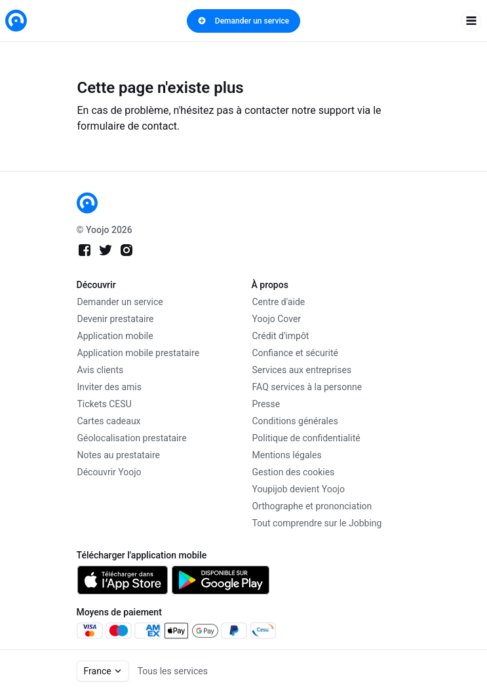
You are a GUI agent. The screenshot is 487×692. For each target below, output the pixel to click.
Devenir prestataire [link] (115, 319)
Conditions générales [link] (295, 421)
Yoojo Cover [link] (277, 319)
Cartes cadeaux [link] (109, 421)
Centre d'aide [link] (278, 302)
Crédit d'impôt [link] (280, 336)
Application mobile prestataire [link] (138, 353)
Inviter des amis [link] (109, 387)
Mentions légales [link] (287, 455)
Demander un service (243, 21)
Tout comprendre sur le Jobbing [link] (317, 523)
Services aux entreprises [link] (302, 370)
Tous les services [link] (173, 671)
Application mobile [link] (115, 336)
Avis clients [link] (100, 370)
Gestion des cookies (293, 472)
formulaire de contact (127, 126)
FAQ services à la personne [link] (307, 387)
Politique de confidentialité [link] (306, 438)
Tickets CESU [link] (104, 404)
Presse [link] (266, 404)
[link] (16, 20)
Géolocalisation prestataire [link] (132, 438)
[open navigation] (471, 20)
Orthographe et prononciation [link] (312, 506)
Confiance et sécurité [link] (295, 353)
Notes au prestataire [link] (118, 455)
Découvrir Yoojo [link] (109, 472)
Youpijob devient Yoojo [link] (298, 489)
